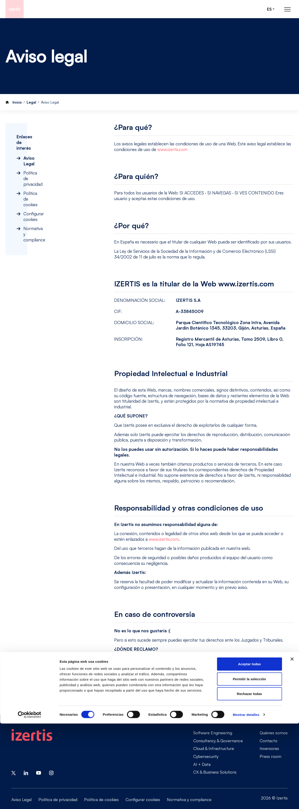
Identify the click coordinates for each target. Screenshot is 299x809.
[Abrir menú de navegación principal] (287, 9)
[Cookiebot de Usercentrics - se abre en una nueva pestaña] (29, 800)
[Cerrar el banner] (292, 744)
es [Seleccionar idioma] (269, 9)
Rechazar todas (249, 779)
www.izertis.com (172, 149)
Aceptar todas (249, 749)
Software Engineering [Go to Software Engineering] (212, 732)
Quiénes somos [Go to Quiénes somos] (274, 732)
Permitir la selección (249, 764)
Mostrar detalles (246, 800)
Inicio (17, 102)
